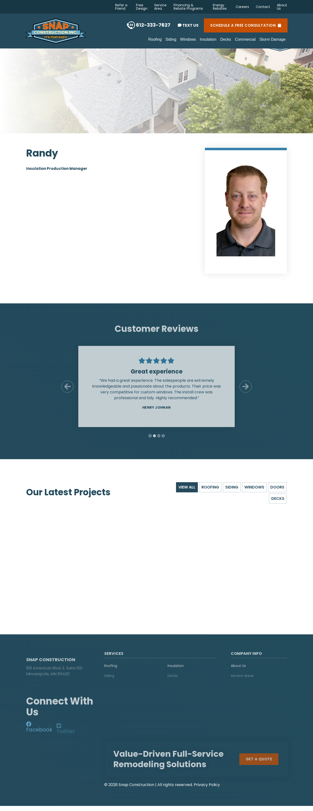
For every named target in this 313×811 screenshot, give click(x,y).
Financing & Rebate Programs (188, 7)
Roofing (154, 39)
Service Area (160, 7)
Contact (263, 6)
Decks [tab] (277, 498)
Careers (242, 6)
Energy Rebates (220, 7)
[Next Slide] (246, 390)
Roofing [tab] (210, 487)
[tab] (150, 439)
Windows (188, 39)
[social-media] (39, 729)
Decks (225, 39)
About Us (282, 7)
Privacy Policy (207, 784)
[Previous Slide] (67, 390)
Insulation (208, 39)
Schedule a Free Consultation (245, 25)
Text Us (188, 25)
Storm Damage (272, 39)
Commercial (245, 39)
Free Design (141, 7)
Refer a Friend (121, 7)
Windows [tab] (254, 487)
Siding (171, 39)
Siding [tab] (231, 487)
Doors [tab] (277, 487)
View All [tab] (186, 487)
